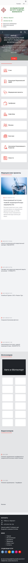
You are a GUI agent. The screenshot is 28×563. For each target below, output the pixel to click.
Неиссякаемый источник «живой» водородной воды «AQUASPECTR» (10, 345)
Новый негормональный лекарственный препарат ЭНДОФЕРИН (12, 244)
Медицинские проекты (15, 92)
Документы (9, 539)
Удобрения (11, 103)
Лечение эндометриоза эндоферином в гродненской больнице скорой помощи (12, 457)
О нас (14, 58)
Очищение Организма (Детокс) (9, 320)
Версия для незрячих (8, 25)
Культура (11, 136)
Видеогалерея (7, 431)
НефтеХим (11, 114)
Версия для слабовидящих (10, 23)
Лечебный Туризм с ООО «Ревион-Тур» (12, 295)
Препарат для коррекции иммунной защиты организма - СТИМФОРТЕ (13, 270)
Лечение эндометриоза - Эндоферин (11, 482)
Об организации (10, 537)
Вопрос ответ (10, 543)
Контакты (9, 545)
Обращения (9, 541)
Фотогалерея (6, 355)
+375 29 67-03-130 (7, 20)
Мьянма (10, 125)
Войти (4, 26)
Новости (11, 158)
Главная (8, 536)
